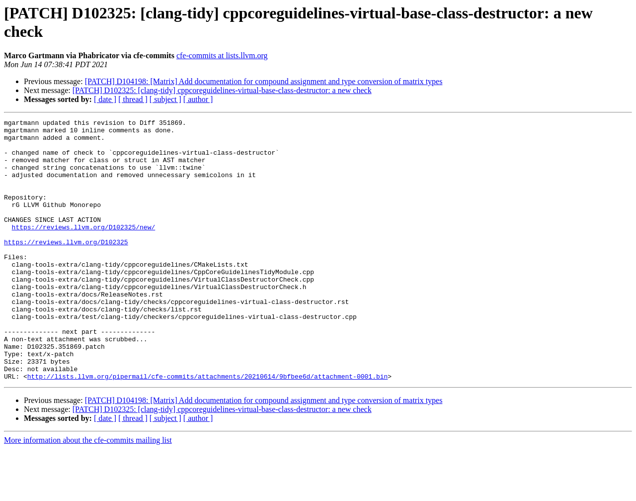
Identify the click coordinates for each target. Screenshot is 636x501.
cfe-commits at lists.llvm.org (222, 55)
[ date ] (105, 99)
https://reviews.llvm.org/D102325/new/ (84, 249)
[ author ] (198, 99)
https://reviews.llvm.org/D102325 (66, 267)
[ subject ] (165, 99)
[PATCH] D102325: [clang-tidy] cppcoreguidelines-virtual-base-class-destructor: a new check (222, 90)
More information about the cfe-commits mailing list (88, 492)
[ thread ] (133, 99)
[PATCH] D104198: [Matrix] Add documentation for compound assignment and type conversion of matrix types (264, 81)
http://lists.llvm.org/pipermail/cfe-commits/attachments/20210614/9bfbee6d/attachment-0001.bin (207, 428)
